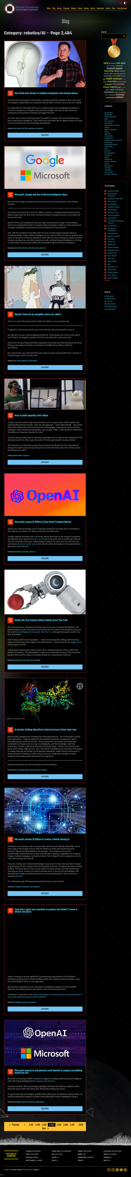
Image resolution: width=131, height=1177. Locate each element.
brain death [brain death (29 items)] (106, 73)
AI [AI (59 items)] (109, 63)
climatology (108, 172)
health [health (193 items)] (109, 78)
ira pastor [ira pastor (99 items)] (108, 84)
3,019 (81, 1125)
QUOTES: (106, 1160)
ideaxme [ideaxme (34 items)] (105, 82)
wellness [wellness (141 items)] (119, 97)
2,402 (37, 1125)
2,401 (31, 1125)
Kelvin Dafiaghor (114, 215)
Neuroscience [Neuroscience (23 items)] (123, 87)
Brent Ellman (112, 261)
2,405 (59, 1125)
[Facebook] (109, 1170)
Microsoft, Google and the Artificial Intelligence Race (40, 195)
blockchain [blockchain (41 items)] (122, 71)
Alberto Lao (112, 245)
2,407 (72, 1125)
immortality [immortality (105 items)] (112, 81)
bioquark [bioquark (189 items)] (111, 68)
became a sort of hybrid (39, 539)
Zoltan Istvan (16, 361)
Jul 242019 (10, 93)
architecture (108, 138)
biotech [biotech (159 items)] (119, 68)
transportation (33, 1002)
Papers (80, 8)
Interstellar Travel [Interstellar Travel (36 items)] (121, 82)
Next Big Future (110, 304)
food (24, 660)
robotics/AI (40, 128)
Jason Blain (112, 270)
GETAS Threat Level (11, 1155)
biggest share (76, 642)
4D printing (108, 115)
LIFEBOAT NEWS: (56, 1151)
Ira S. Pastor (112, 275)
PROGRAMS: (107, 1157)
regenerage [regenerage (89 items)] (119, 90)
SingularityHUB (109, 309)
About (49, 8)
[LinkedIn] (117, 1170)
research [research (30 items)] (116, 92)
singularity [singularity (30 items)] (123, 92)
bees (106, 149)
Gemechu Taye (113, 213)
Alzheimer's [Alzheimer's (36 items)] (113, 63)
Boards (59, 8)
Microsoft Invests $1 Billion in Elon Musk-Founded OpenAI (42, 522)
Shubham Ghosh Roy (115, 199)
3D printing (108, 113)
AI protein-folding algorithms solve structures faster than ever (45, 730)
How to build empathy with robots (31, 416)
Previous (15, 1125)
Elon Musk (25, 128)
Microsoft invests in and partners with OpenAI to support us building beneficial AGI (48, 1072)
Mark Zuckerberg (110, 130)
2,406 (65, 1125)
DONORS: (80, 1154)
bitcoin (106, 164)
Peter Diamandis (110, 117)
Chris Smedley (113, 278)
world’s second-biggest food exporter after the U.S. (31, 632)
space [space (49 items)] (106, 95)
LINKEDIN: (80, 1151)
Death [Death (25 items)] (124, 73)
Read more (45, 135)
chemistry (108, 170)
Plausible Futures (110, 307)
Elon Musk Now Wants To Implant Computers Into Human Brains (46, 93)
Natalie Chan (112, 253)
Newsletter (100, 8)
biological (108, 155)
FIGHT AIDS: (29, 1157)
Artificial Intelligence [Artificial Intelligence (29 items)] (110, 66)
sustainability (36, 660)
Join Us (92, 8)
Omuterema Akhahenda (112, 230)
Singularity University (112, 125)
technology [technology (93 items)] (120, 95)
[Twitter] (113, 1170)
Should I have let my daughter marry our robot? (37, 314)
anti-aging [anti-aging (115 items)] (121, 63)
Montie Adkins (113, 272)
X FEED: (28, 1154)
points (63, 851)
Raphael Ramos (113, 250)
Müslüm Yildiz (16, 248)
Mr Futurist (108, 301)
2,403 (44, 1125)
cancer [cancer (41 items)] (111, 74)
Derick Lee (15, 770)
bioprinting (108, 159)
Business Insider (24, 544)
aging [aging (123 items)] (106, 63)
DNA (106, 119)
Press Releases (122, 8)
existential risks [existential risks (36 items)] (108, 76)
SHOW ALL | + (107, 280)
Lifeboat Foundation (17, 1170)
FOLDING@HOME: (82, 1157)
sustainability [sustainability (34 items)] (112, 95)
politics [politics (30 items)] (107, 90)
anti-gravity (108, 136)
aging (106, 132)
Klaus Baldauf (16, 1002)
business (107, 168)
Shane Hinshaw (113, 247)
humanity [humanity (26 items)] (124, 79)
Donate (86, 8)
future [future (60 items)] (119, 76)
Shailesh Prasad (113, 207)
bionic (106, 157)
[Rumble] (125, 1170)
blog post (19, 876)
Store (113, 8)
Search (124, 36)
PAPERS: (54, 1160)
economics (25, 1102)
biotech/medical (24, 770)
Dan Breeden (112, 204)
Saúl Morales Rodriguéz (112, 195)
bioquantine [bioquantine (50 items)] (119, 66)
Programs (66, 8)
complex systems (110, 174)
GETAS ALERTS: (107, 1151)
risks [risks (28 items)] (119, 92)
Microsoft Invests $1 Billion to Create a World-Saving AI (41, 839)
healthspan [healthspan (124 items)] (117, 79)
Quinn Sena (112, 201)
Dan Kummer (112, 226)
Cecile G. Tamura (114, 236)
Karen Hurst (112, 218)
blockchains (108, 166)
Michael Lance (113, 267)
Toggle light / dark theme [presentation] (125, 3)
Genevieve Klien (17, 455)
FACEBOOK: (29, 1151)
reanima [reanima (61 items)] (111, 90)
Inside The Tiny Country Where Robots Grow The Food (41, 620)
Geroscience (108, 296)
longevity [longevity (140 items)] (113, 87)
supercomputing (39, 1102)
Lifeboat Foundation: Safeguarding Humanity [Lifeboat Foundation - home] (21, 8)
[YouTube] (121, 1170)
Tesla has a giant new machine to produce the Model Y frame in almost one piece (45, 911)
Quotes (108, 8)
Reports (73, 8)
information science (33, 248)
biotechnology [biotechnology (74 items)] (109, 71)
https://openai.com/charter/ (42, 1081)
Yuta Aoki (111, 239)
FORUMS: (80, 1160)
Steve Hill (111, 258)
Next (44, 1128)
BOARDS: (106, 1154)
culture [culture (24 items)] (121, 73)
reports (34, 544)
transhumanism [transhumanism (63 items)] (110, 98)
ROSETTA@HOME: (30, 1160)
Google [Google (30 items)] (104, 79)
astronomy (108, 142)
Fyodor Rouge (16, 128)
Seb (109, 264)
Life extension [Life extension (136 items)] (118, 84)
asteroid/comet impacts (113, 140)
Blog (53, 8)
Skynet (106, 127)
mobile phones (32, 128)
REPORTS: (54, 1157)
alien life (107, 134)
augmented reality (110, 144)
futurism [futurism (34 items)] (123, 76)
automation (51, 627)
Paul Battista (112, 210)
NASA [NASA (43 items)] (119, 87)
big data (107, 151)
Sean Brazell (112, 256)
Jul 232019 (10, 839)
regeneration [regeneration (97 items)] (109, 92)
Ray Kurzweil (109, 121)
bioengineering (109, 153)
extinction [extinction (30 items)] (114, 76)
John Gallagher (17, 887)
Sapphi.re (36, 1170)
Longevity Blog (109, 299)
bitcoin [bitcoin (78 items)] (116, 71)
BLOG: (53, 1154)
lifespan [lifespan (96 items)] (106, 87)
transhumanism (33, 361)
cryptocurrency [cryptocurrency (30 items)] (116, 73)
